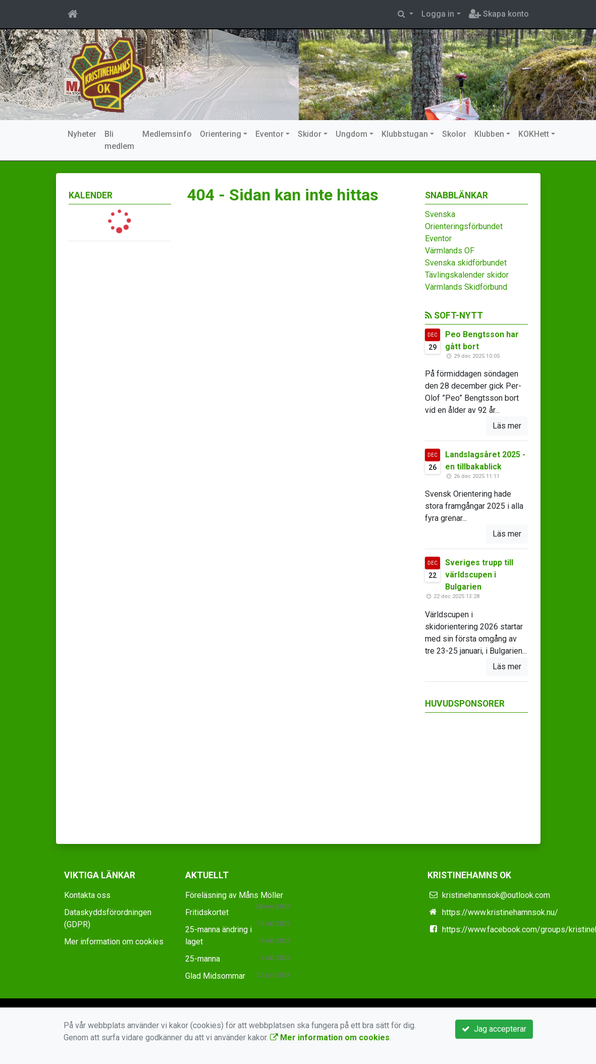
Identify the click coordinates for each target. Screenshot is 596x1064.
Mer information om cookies (114, 941)
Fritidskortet (207, 912)
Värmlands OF (449, 250)
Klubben (489, 134)
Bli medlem (119, 140)
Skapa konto (499, 14)
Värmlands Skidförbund (466, 287)
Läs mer (507, 426)
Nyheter (82, 134)
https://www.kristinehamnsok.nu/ (500, 912)
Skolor (454, 134)
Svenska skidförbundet (466, 263)
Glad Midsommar (215, 976)
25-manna (202, 959)
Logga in (437, 14)
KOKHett (533, 134)
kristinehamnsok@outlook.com (496, 895)
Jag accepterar (494, 1029)
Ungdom (351, 134)
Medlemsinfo (167, 134)
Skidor (309, 134)
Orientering (220, 134)
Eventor (269, 134)
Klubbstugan (405, 134)
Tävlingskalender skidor (467, 275)
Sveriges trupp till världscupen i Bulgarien (479, 575)
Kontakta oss (87, 895)
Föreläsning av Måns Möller (234, 895)
